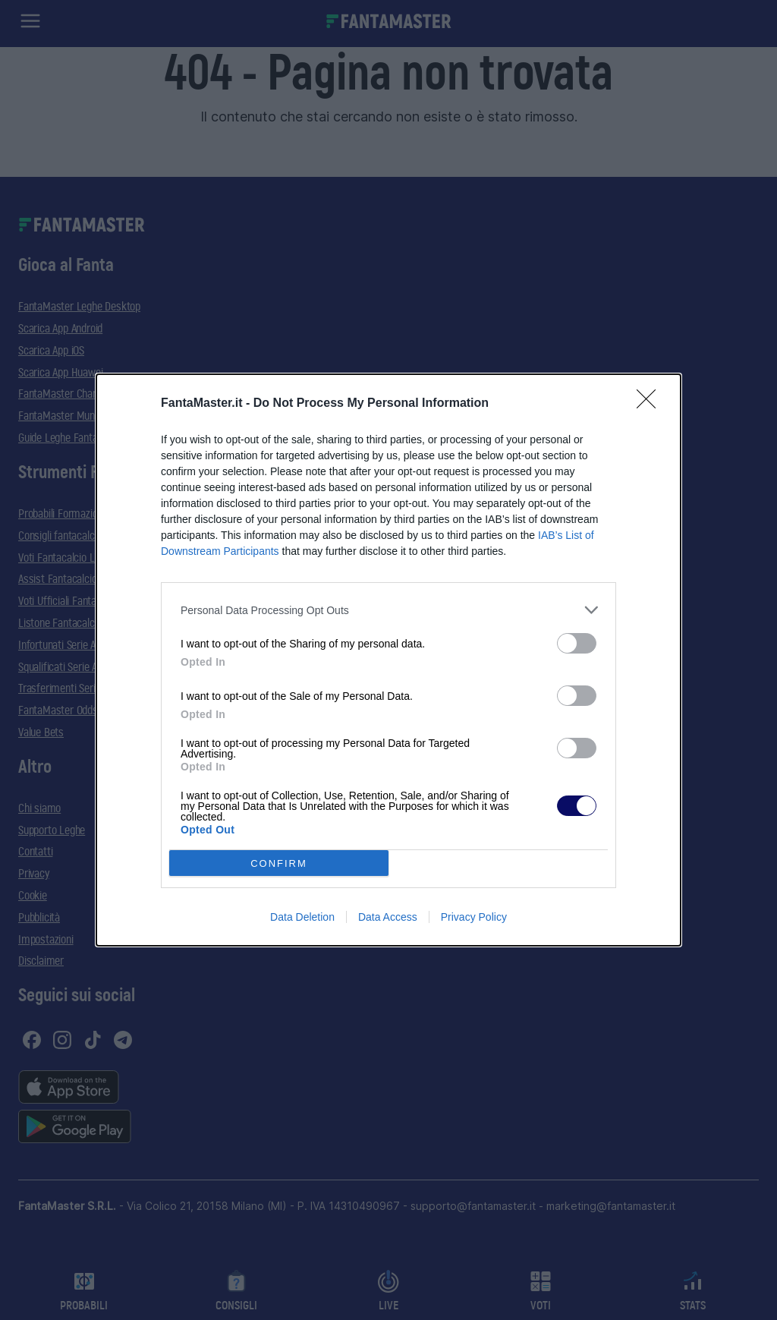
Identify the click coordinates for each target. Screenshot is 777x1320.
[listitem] (388, 610)
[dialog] (388, 660)
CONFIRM (278, 863)
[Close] (651, 403)
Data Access (387, 917)
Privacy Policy (474, 917)
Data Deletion (302, 917)
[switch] (576, 643)
